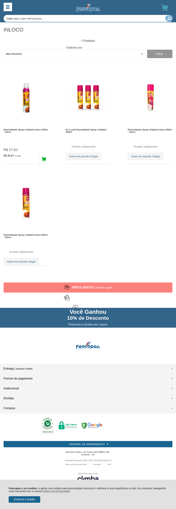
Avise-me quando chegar (83, 155)
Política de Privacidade (56, 491)
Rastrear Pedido (24, 375)
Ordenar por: (74, 47)
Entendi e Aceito (24, 499)
